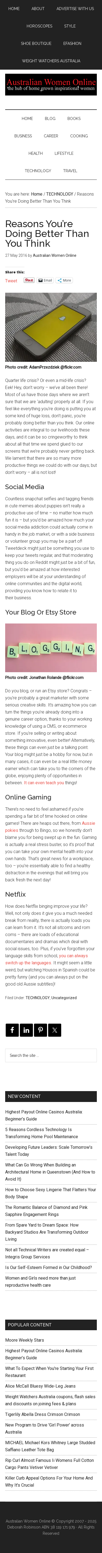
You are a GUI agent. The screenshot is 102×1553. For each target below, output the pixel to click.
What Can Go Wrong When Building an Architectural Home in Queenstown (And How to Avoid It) (50, 1172)
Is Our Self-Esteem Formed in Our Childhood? (48, 1267)
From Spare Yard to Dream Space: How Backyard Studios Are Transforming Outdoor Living (46, 1232)
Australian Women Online (51, 84)
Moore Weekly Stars (24, 1340)
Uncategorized (64, 998)
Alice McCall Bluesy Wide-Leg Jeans (40, 1386)
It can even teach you (44, 782)
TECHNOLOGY (38, 998)
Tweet (11, 280)
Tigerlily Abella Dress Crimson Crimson (42, 1414)
